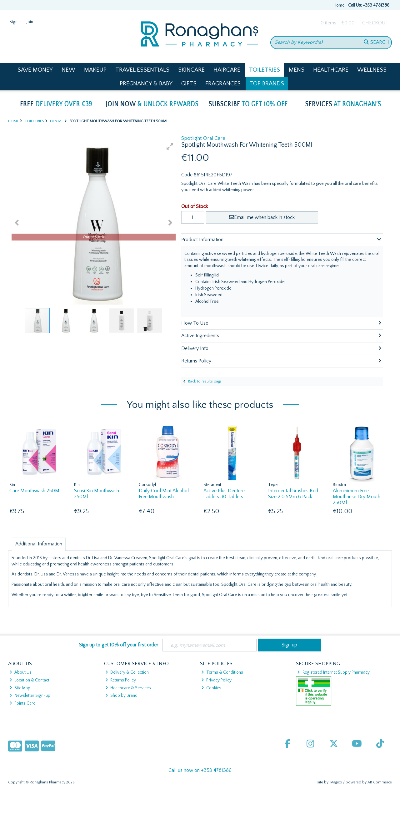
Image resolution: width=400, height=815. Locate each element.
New (68, 70)
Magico (336, 782)
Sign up (289, 645)
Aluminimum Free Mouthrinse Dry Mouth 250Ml (356, 496)
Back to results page (205, 381)
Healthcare (330, 70)
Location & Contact (29, 680)
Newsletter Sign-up (29, 695)
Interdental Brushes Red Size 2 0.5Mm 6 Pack (293, 493)
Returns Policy (120, 680)
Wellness (372, 70)
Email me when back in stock (262, 217)
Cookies (211, 688)
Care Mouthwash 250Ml (35, 491)
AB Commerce (380, 782)
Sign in (15, 21)
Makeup (95, 70)
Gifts (189, 83)
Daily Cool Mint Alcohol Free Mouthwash (164, 493)
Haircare (226, 70)
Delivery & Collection (127, 672)
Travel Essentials (142, 70)
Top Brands (266, 83)
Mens (296, 70)
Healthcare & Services (128, 688)
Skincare (191, 70)
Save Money (35, 70)
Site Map (19, 688)
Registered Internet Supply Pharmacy (333, 672)
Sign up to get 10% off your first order (118, 645)
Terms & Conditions (222, 672)
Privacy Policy (216, 680)
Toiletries (264, 70)
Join (30, 21)
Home (338, 5)
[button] (170, 146)
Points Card (22, 703)
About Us (20, 672)
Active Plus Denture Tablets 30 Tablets (224, 493)
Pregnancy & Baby (146, 83)
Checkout (375, 23)
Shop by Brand (121, 695)
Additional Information (38, 544)
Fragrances (223, 83)
